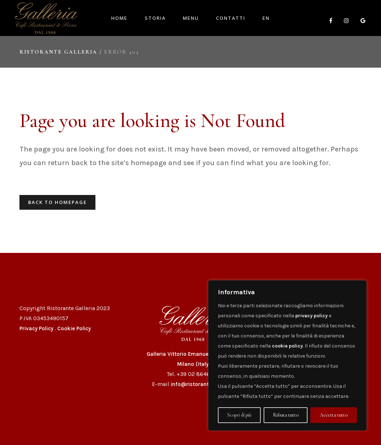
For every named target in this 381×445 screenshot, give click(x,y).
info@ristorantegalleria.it (203, 384)
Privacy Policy (36, 328)
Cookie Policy (74, 328)
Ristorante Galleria (58, 52)
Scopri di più (239, 415)
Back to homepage (57, 202)
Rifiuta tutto (286, 415)
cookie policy (287, 346)
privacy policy (311, 316)
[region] (287, 355)
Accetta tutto (334, 415)
